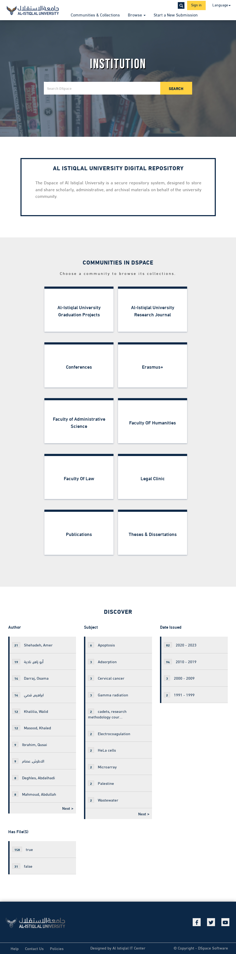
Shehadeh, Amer (32, 644)
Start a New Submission (176, 14)
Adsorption (102, 661)
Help (15, 948)
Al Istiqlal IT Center (128, 947)
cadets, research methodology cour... (107, 713)
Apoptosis (101, 644)
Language (221, 4)
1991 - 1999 (179, 694)
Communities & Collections (95, 14)
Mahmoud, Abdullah (34, 794)
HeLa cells (102, 749)
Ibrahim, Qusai (29, 744)
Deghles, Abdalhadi (33, 777)
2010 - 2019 (180, 661)
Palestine (101, 783)
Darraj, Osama (30, 678)
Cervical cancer (106, 678)
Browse (137, 14)
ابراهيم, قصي (28, 694)
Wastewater (103, 799)
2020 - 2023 (180, 644)
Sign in (196, 4)
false (22, 866)
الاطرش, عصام (28, 760)
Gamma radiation (108, 694)
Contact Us (34, 948)
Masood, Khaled (31, 727)
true (22, 849)
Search (176, 88)
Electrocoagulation (109, 733)
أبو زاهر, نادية (27, 661)
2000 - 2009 (179, 678)
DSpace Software (213, 947)
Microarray (102, 766)
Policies (57, 948)
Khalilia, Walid (30, 711)
